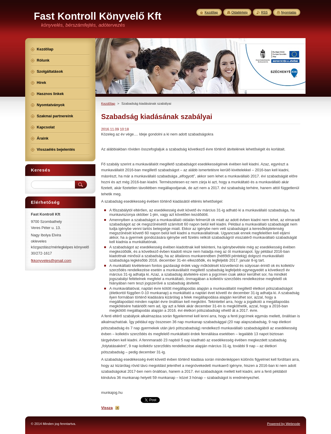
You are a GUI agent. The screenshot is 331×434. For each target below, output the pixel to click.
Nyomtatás (288, 12)
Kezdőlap (108, 103)
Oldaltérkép (239, 12)
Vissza (107, 408)
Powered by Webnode (283, 423)
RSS (264, 12)
